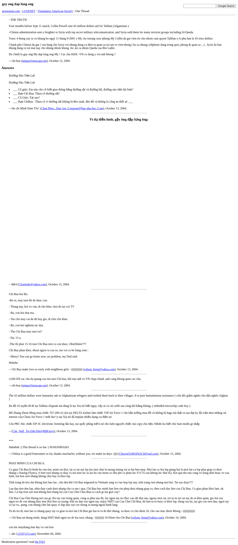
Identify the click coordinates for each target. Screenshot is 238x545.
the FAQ (40, 541)
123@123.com (26, 533)
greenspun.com (11, 11)
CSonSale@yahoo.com (32, 284)
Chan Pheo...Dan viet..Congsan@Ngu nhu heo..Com (72, 108)
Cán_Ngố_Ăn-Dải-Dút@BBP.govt (33, 431)
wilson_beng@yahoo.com (99, 369)
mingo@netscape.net (34, 60)
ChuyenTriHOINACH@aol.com (138, 453)
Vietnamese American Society (55, 11)
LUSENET (28, 11)
